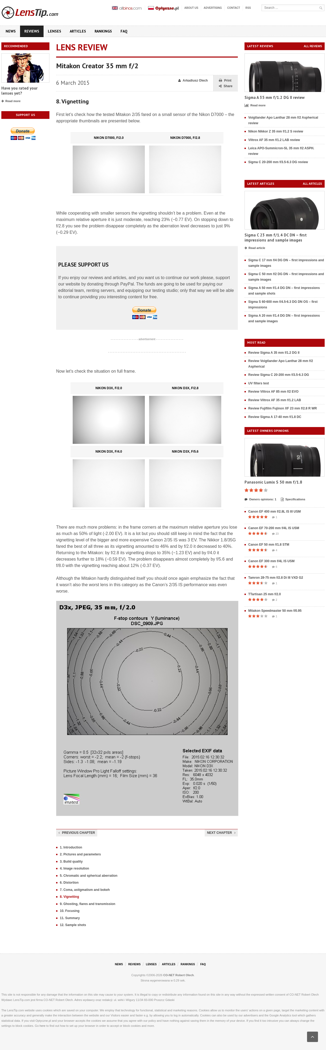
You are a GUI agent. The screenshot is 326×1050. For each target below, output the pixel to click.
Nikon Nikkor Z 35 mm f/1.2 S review (275, 131)
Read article (254, 248)
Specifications (293, 499)
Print (225, 80)
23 (275, 534)
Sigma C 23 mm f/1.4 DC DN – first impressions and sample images (275, 237)
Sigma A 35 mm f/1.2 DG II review (274, 97)
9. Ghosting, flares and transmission (87, 904)
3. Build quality (71, 861)
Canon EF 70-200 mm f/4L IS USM (273, 528)
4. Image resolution (74, 868)
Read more (11, 101)
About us (191, 7)
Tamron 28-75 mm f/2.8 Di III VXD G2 (275, 578)
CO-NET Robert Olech (178, 975)
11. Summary (70, 918)
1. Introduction (71, 847)
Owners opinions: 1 (260, 499)
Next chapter (221, 833)
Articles (78, 31)
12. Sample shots (73, 925)
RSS (248, 7)
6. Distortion (69, 882)
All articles (312, 183)
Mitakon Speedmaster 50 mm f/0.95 (274, 611)
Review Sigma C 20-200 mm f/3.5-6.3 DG (278, 375)
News (11, 31)
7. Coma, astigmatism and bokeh (85, 890)
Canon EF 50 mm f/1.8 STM (268, 544)
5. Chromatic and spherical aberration (88, 876)
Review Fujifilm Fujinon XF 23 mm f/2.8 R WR (282, 408)
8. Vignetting (69, 897)
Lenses (54, 31)
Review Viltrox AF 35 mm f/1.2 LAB (274, 400)
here (42, 1025)
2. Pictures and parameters (80, 854)
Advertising (213, 7)
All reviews (313, 46)
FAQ (124, 31)
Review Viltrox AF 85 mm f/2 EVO (273, 391)
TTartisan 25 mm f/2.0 (264, 594)
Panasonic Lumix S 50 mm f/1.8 (273, 482)
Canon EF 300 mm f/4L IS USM (271, 561)
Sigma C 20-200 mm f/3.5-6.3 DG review (278, 162)
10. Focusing (69, 911)
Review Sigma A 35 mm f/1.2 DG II (274, 353)
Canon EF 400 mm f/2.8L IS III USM (274, 511)
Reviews (31, 31)
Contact (233, 7)
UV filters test (258, 383)
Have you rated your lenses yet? (19, 91)
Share (225, 86)
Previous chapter (77, 833)
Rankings (103, 31)
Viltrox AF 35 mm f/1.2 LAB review (274, 140)
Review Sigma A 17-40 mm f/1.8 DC (274, 417)
